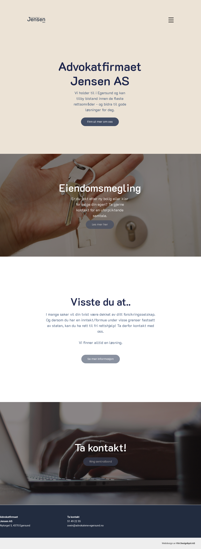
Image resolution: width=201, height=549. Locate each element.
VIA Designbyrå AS (185, 543)
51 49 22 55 (74, 521)
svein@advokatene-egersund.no (85, 525)
